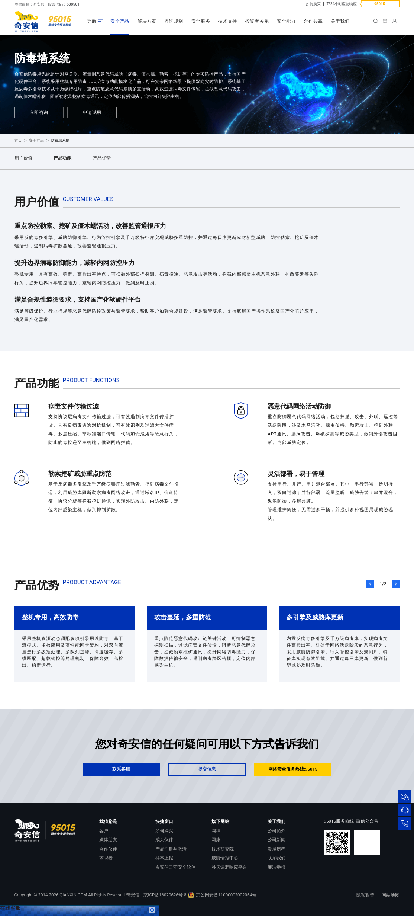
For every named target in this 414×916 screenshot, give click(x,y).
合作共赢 (313, 21)
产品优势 (102, 158)
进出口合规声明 (283, 876)
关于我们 (340, 21)
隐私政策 (365, 906)
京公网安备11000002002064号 (221, 905)
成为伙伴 (164, 839)
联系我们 (276, 858)
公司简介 (276, 830)
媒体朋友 (108, 839)
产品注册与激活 (171, 849)
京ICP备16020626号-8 (164, 905)
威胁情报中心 (224, 858)
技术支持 (227, 21)
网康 (215, 839)
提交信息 (207, 769)
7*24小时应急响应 (342, 4)
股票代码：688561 (63, 4)
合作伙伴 (108, 849)
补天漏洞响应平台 (229, 867)
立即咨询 (39, 112)
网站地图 (391, 906)
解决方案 (147, 21)
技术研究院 (222, 849)
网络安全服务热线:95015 (292, 769)
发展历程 (276, 849)
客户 (103, 830)
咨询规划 (173, 21)
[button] (370, 584)
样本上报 (164, 858)
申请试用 (92, 112)
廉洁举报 (276, 867)
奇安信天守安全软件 (175, 867)
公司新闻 (276, 839)
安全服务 (200, 21)
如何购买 (313, 4)
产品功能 (62, 158)
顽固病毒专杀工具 (173, 876)
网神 (215, 830)
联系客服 (121, 769)
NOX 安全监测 (225, 876)
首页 (18, 140)
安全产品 (119, 21)
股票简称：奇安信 (29, 4)
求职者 (106, 858)
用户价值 (23, 158)
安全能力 (286, 21)
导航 (91, 21)
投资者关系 (257, 21)
